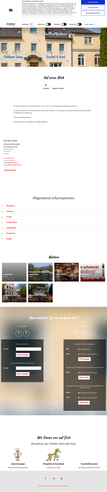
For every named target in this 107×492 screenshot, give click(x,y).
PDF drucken (84, 378)
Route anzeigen (23, 355)
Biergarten (5, 299)
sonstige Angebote (11, 222)
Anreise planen (10, 170)
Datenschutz (61, 486)
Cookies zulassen (93, 4)
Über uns (40, 486)
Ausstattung (9, 211)
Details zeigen (89, 26)
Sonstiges (9, 217)
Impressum (54, 486)
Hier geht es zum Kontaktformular (18, 468)
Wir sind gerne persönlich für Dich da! (89, 468)
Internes (48, 486)
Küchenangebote (11, 228)
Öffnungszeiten (10, 206)
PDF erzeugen (84, 359)
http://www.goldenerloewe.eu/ (14, 165)
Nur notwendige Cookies (93, 15)
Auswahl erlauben (93, 10)
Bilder (67, 349)
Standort (67, 486)
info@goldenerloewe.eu (12, 162)
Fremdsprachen (10, 233)
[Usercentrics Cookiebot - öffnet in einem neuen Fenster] (11, 26)
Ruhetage (9, 239)
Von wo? (5, 349)
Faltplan (68, 392)
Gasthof (11, 299)
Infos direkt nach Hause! (53, 468)
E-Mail (67, 354)
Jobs (44, 486)
